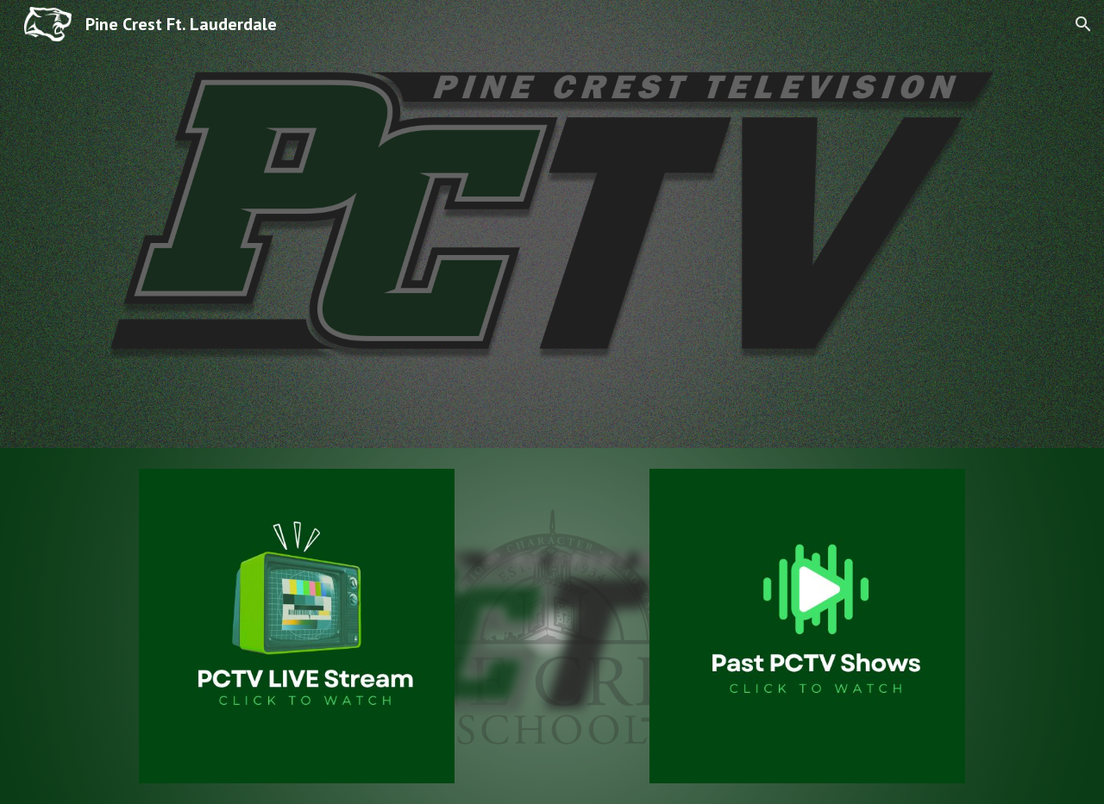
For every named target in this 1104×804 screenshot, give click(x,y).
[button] (1083, 24)
